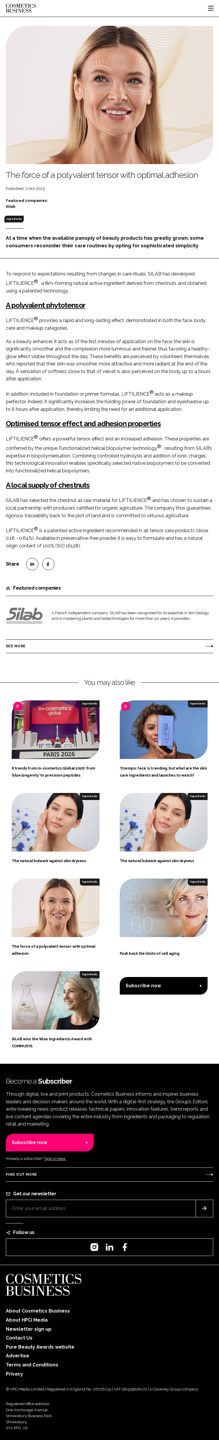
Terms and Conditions (32, 1365)
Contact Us (19, 1338)
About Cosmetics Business (38, 1311)
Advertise (17, 1356)
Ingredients (14, 218)
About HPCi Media (27, 1320)
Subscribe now (143, 985)
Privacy (14, 1374)
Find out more (21, 1174)
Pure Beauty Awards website (40, 1347)
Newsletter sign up (29, 1329)
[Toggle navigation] (210, 8)
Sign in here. (55, 1158)
